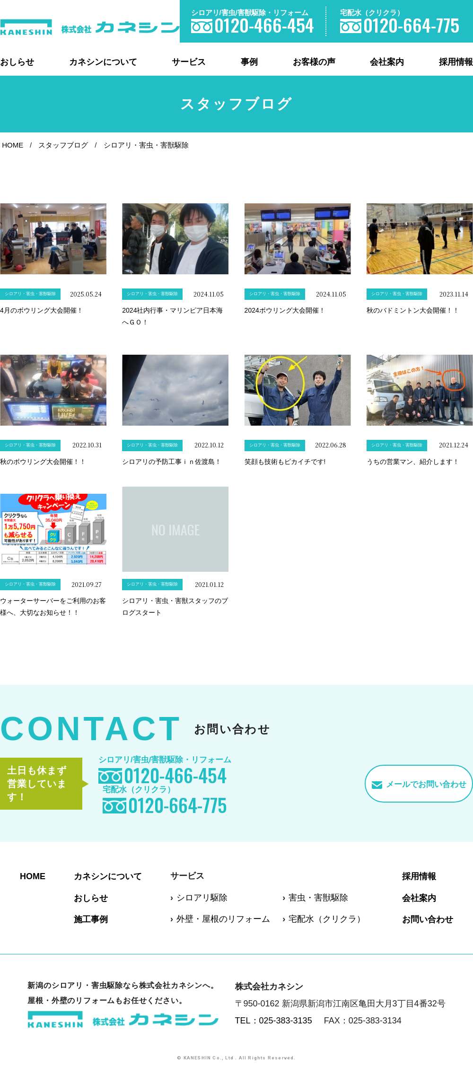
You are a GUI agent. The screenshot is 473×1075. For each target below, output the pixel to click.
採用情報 (456, 62)
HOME (12, 145)
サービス (189, 62)
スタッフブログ (63, 145)
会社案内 (387, 62)
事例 (249, 62)
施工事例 (91, 919)
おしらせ (17, 62)
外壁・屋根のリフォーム (223, 919)
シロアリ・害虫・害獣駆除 (146, 145)
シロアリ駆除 (202, 897)
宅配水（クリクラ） (327, 919)
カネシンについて (103, 62)
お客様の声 (314, 62)
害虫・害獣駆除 (318, 897)
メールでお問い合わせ (426, 784)
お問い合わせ (427, 919)
